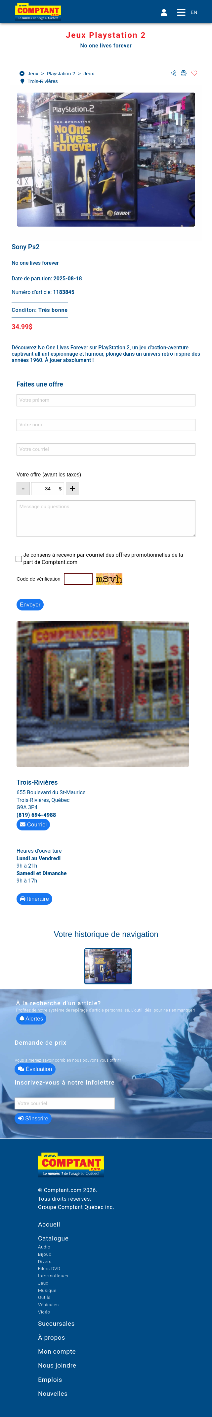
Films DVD (49, 1268)
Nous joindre (57, 1365)
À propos (51, 1337)
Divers (45, 1261)
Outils (44, 1297)
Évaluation (35, 1069)
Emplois (50, 1379)
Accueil (49, 1224)
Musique (47, 1290)
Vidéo (44, 1311)
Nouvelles (53, 1393)
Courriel (33, 824)
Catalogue (53, 1238)
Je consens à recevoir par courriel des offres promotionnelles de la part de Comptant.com (103, 558)
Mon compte (57, 1351)
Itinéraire (34, 899)
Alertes (31, 1019)
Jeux (43, 1283)
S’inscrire (33, 1118)
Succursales (56, 1323)
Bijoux (44, 1254)
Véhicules (48, 1304)
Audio (44, 1246)
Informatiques (53, 1275)
